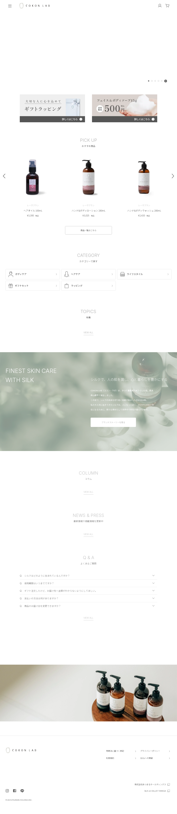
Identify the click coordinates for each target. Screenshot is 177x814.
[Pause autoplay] (165, 80)
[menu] (10, 5)
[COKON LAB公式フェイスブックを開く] (14, 791)
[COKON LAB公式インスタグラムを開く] (7, 791)
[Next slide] (173, 178)
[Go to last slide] (4, 178)
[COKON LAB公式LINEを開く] (22, 791)
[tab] (148, 81)
